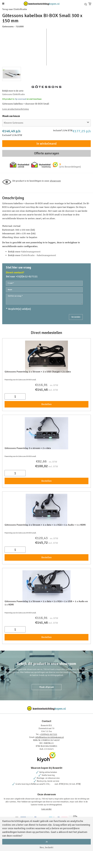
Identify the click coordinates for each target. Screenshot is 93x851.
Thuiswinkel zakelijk (19, 165)
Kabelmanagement (30, 251)
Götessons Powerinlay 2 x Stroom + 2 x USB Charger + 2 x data (38, 371)
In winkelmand (46, 144)
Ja (47, 841)
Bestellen (46, 404)
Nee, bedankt (46, 847)
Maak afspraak (46, 687)
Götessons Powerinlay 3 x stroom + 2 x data (28, 448)
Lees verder (46, 809)
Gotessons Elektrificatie (13, 94)
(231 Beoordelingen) (70, 166)
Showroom (55, 180)
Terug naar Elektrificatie (14, 9)
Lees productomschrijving (15, 109)
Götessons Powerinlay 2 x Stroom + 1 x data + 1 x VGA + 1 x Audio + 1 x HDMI (45, 524)
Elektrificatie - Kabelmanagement (38, 255)
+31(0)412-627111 (48, 734)
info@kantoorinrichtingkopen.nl (49, 737)
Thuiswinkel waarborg (40, 165)
